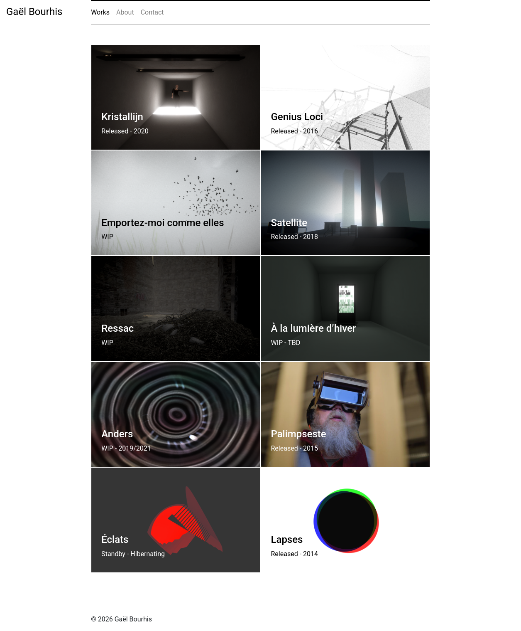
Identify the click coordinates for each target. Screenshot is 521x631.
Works (100, 12)
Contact (152, 12)
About (125, 12)
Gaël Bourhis (34, 11)
